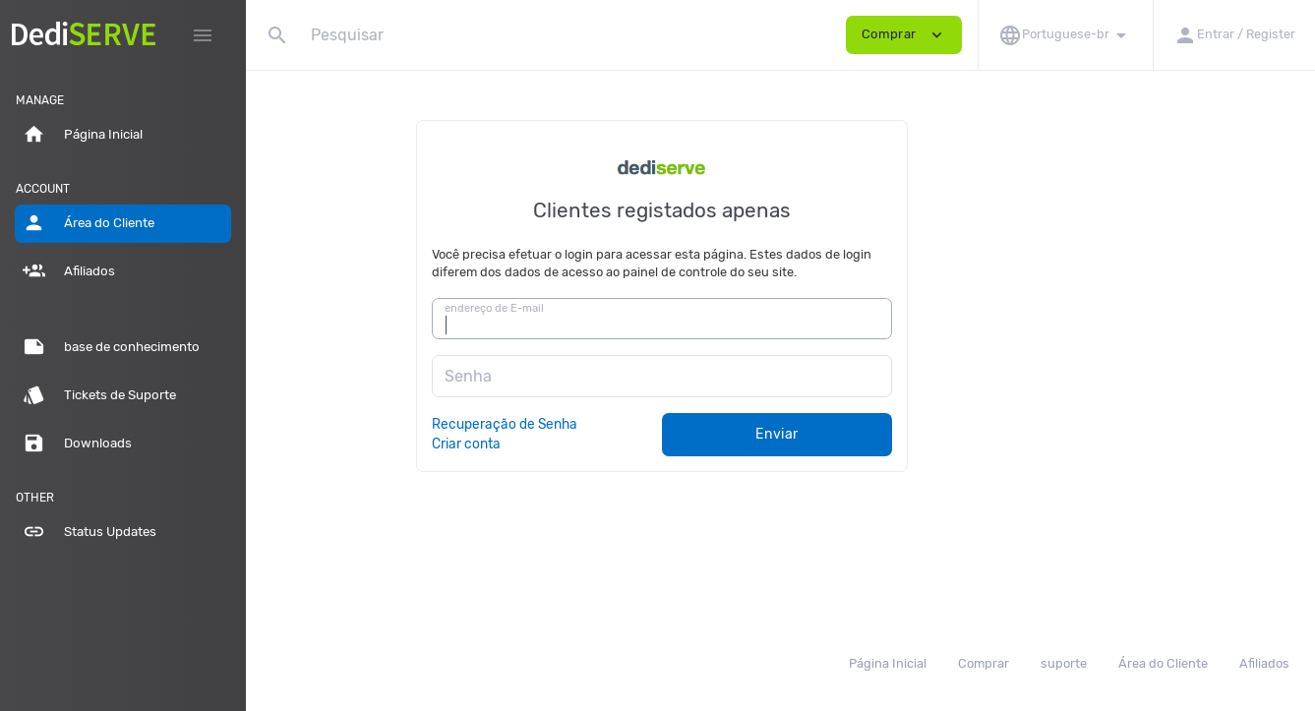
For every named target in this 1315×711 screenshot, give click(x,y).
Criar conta (585, 443)
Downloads (77, 443)
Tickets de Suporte (99, 395)
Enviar (896, 434)
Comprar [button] (904, 35)
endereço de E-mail (612, 308)
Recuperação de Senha (623, 424)
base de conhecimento (111, 347)
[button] (1065, 35)
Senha (586, 376)
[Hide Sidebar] (202, 35)
